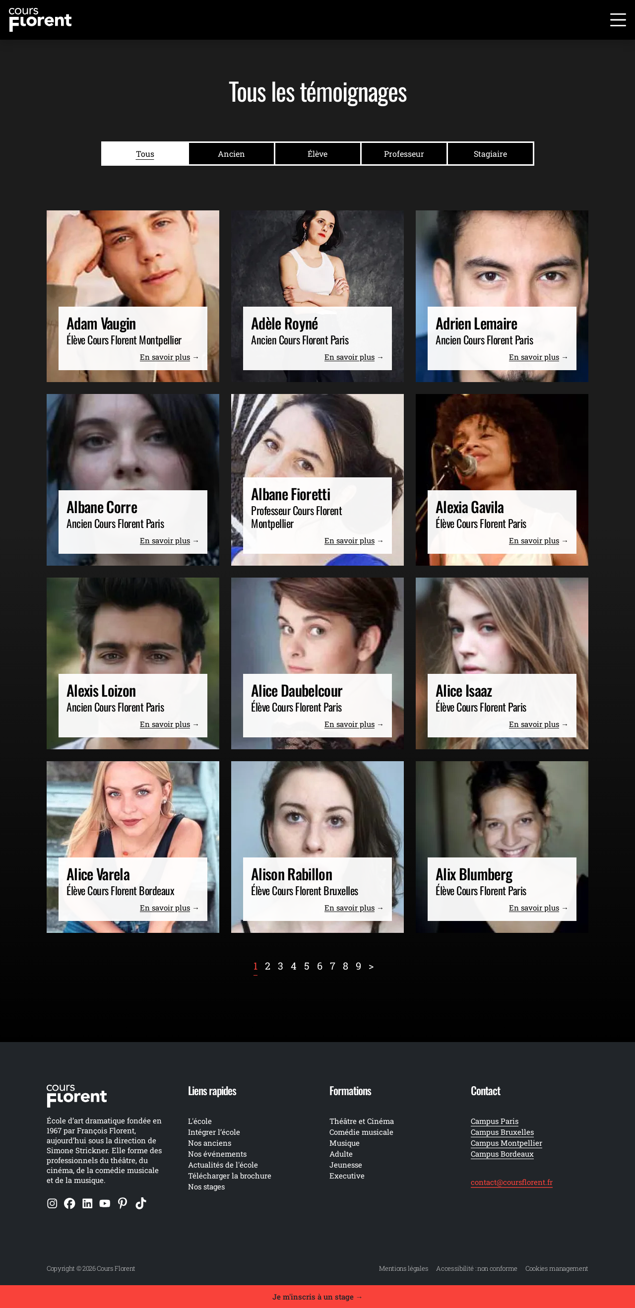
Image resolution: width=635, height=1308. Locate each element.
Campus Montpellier (506, 1143)
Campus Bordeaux (502, 1154)
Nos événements (217, 1154)
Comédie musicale (361, 1132)
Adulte (341, 1154)
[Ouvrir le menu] (618, 20)
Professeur (404, 153)
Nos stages (206, 1186)
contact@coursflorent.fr (512, 1182)
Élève (317, 153)
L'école (200, 1121)
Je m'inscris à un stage (317, 1297)
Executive (347, 1175)
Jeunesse (345, 1165)
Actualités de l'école (223, 1165)
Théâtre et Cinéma (361, 1121)
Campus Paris (494, 1121)
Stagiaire (490, 153)
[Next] (371, 966)
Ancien (231, 153)
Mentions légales (403, 1268)
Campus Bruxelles (502, 1132)
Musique (344, 1143)
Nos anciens (209, 1143)
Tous (145, 153)
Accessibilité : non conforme (476, 1268)
